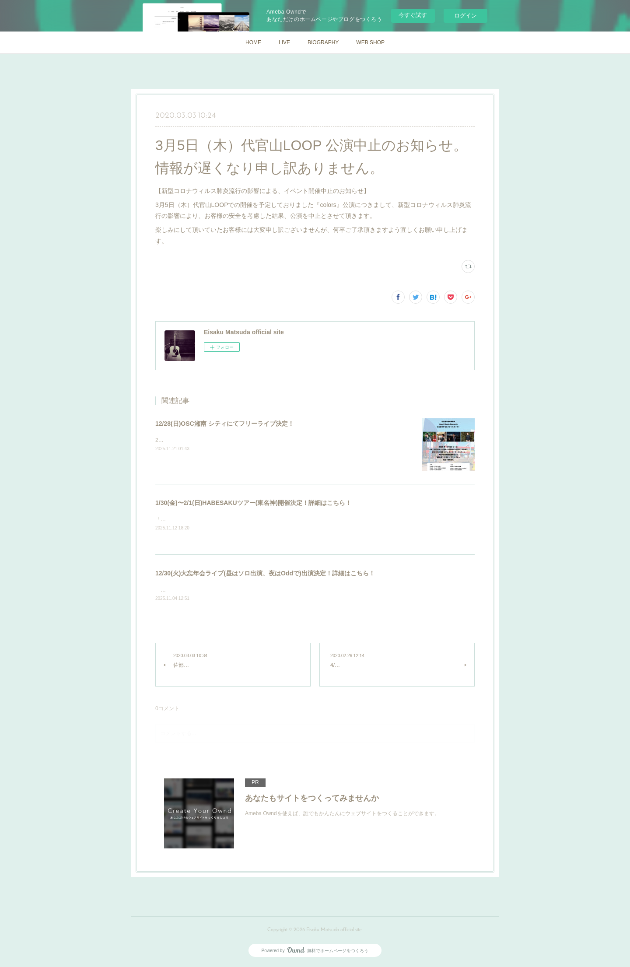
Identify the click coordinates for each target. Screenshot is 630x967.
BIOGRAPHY (323, 42)
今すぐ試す (413, 15)
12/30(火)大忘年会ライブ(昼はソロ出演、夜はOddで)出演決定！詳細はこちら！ (265, 573)
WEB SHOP (370, 42)
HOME (253, 42)
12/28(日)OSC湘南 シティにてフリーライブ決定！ (224, 423)
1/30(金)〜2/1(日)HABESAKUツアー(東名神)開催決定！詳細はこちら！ (253, 502)
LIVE (284, 42)
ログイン (465, 15)
